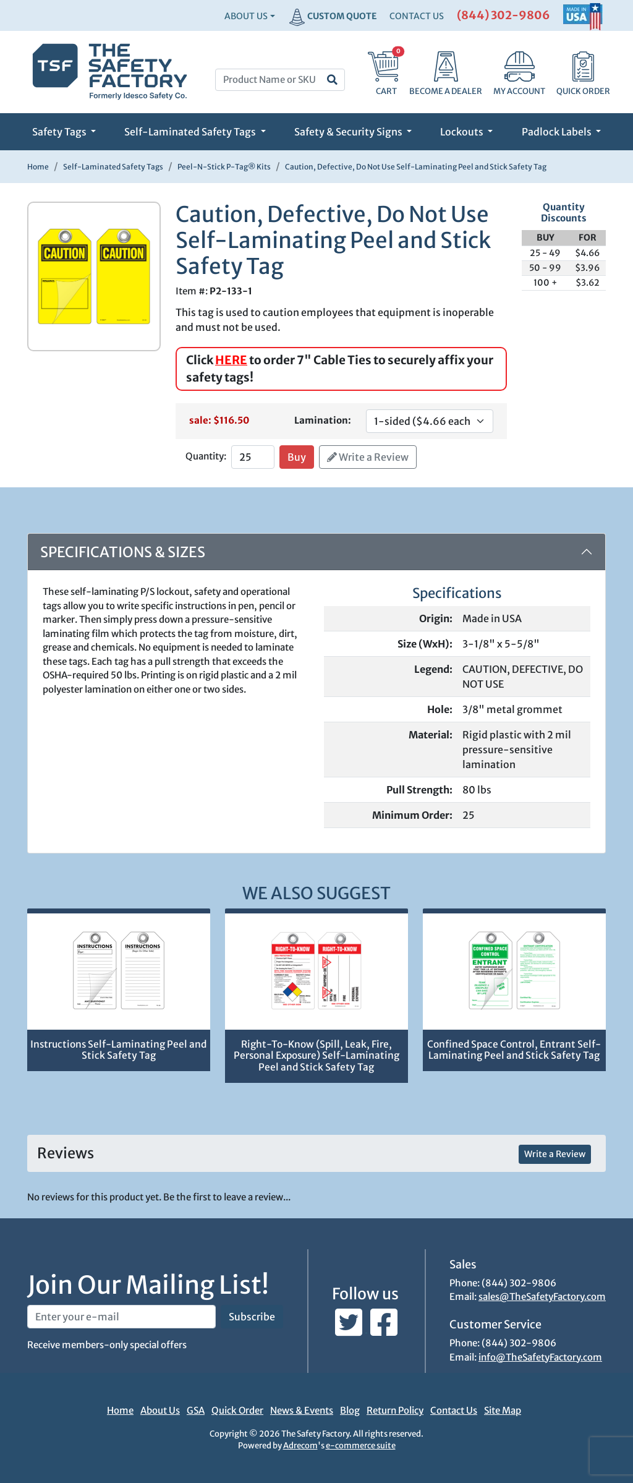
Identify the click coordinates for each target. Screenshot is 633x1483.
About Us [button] (246, 16)
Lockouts (462, 132)
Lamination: (322, 420)
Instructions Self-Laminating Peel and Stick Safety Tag (118, 1050)
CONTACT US (416, 16)
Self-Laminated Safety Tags (191, 132)
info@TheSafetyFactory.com (540, 1357)
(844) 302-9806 (503, 15)
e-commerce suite (361, 1445)
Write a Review (368, 457)
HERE (231, 360)
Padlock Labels (557, 132)
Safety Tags (60, 132)
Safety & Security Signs (349, 132)
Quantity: (205, 456)
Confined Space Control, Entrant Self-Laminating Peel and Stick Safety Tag (514, 1050)
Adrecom (300, 1445)
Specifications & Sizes (122, 552)
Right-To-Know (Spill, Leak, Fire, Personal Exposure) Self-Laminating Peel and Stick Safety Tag (316, 1055)
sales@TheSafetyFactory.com (542, 1296)
